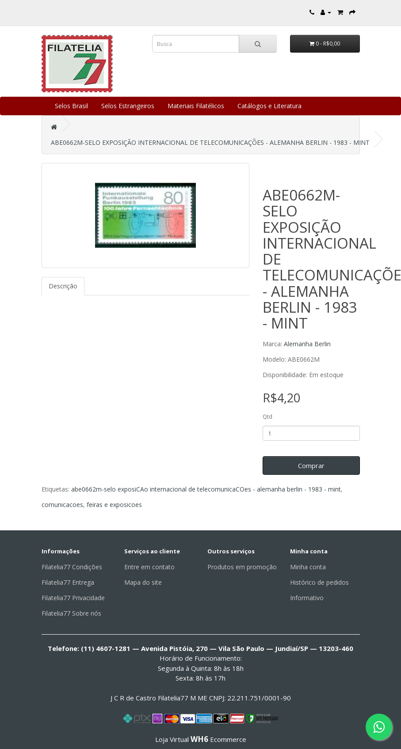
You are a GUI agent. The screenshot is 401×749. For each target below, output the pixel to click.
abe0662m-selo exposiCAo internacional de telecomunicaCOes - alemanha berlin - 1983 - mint (206, 489)
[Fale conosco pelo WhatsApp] (379, 727)
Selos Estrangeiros (127, 106)
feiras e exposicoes (114, 504)
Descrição (63, 286)
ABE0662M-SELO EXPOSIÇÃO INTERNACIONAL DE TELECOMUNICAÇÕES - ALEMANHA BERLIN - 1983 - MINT (210, 142)
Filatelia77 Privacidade (73, 598)
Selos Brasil (71, 106)
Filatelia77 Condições (72, 567)
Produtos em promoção (242, 567)
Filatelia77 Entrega (68, 582)
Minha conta (308, 567)
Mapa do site (143, 582)
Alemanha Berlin (307, 344)
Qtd (267, 416)
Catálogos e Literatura (269, 106)
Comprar (311, 465)
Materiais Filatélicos (196, 106)
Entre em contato (149, 567)
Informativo (307, 598)
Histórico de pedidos (319, 582)
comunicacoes (62, 504)
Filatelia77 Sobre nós (71, 613)
